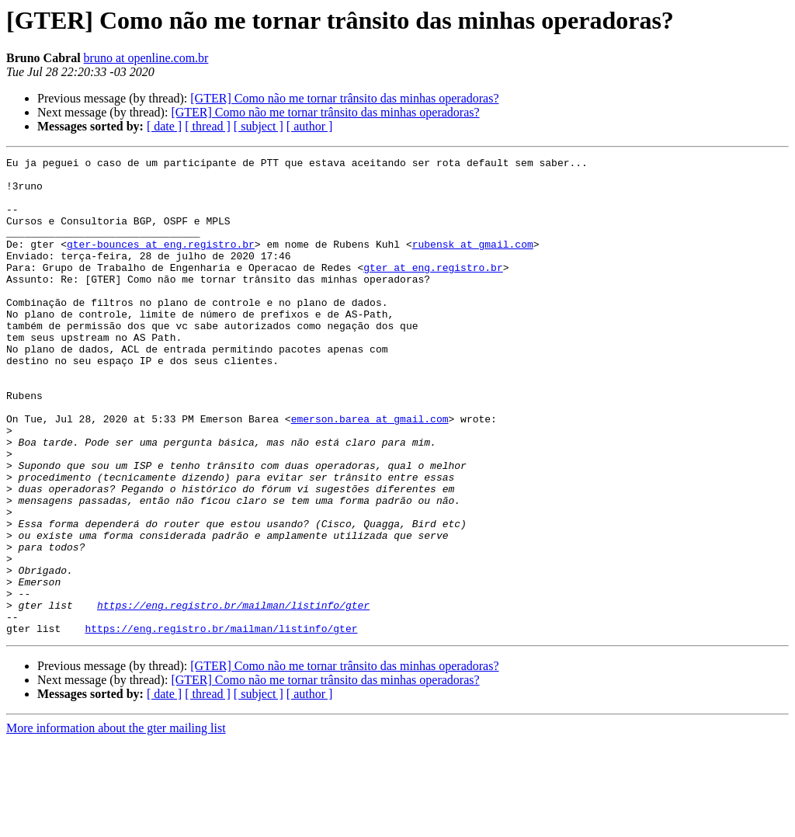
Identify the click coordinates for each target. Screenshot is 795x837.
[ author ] (309, 126)
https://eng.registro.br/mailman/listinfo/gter (233, 696)
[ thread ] (208, 126)
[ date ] (164, 126)
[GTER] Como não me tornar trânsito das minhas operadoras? (344, 98)
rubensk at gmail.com (472, 262)
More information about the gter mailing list (116, 823)
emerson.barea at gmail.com (370, 472)
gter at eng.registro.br (432, 290)
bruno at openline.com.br (146, 57)
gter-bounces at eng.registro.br (161, 262)
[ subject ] (258, 126)
